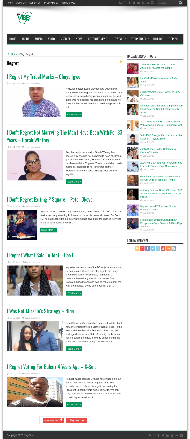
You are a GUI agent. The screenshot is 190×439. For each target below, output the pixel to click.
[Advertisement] (115, 21)
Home (10, 3)
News (79, 39)
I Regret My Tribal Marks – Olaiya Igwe (43, 76)
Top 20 (173, 39)
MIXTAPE (65, 39)
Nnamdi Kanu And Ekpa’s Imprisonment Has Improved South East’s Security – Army (161, 109)
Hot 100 (158, 39)
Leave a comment (32, 84)
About (25, 39)
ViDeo (51, 39)
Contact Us (34, 3)
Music (38, 39)
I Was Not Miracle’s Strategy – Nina (40, 311)
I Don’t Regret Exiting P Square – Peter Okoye (49, 199)
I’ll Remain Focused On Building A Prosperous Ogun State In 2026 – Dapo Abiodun (161, 223)
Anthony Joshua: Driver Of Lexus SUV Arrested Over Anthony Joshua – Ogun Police (161, 193)
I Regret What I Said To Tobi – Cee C (41, 255)
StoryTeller (140, 39)
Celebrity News (97, 39)
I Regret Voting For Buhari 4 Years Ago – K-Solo (52, 366)
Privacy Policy (51, 3)
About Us (21, 3)
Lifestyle (119, 39)
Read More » (74, 114)
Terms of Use (68, 3)
